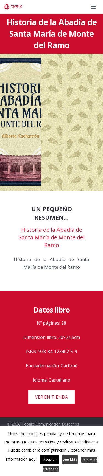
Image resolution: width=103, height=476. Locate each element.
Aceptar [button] (49, 459)
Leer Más (69, 459)
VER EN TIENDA (51, 397)
